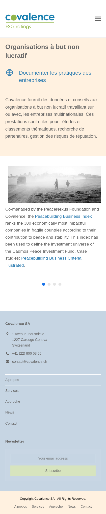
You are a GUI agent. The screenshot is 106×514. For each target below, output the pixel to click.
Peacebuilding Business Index (63, 216)
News (9, 412)
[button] (98, 19)
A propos (12, 380)
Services (12, 391)
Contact (11, 423)
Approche (12, 401)
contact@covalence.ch (29, 362)
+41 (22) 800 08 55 (27, 353)
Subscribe (53, 471)
